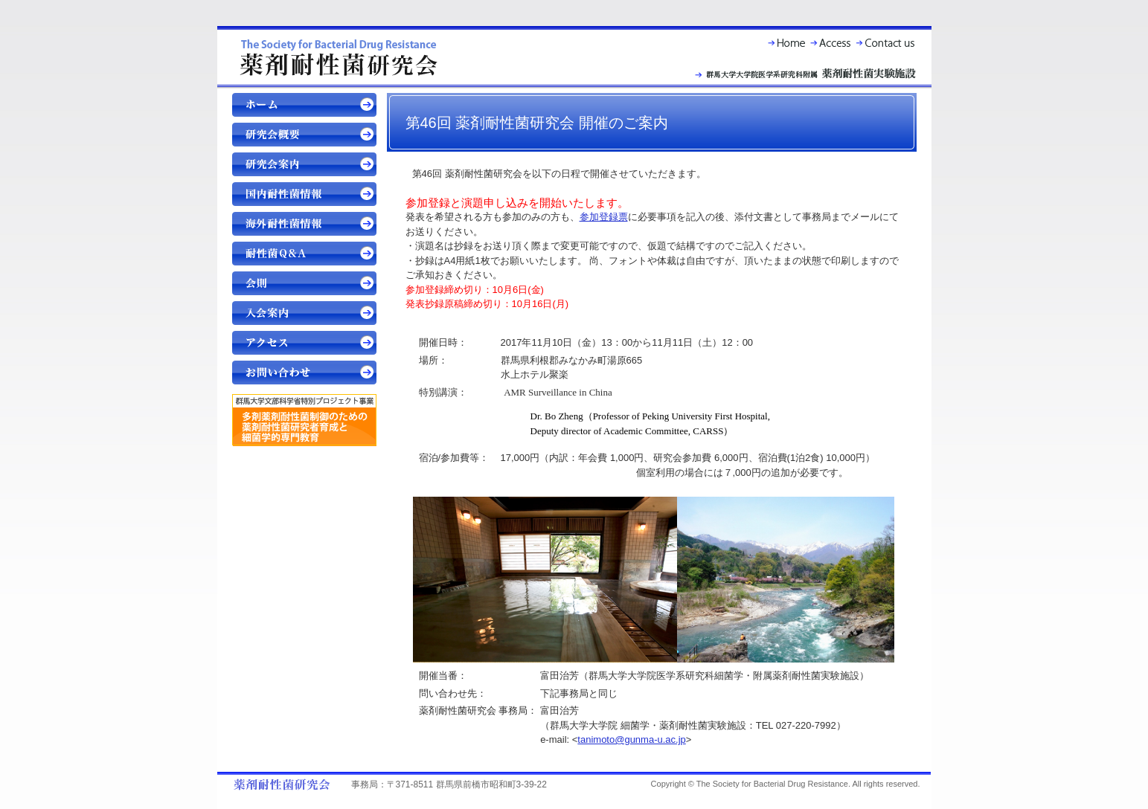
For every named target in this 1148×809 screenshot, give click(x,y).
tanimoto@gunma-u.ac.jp (631, 739)
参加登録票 (604, 216)
